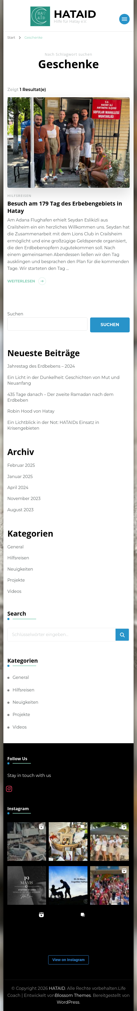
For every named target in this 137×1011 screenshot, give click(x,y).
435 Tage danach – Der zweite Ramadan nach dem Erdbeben (60, 397)
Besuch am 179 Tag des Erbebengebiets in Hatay (64, 207)
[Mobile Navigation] (124, 19)
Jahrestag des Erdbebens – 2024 (41, 366)
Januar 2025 (20, 476)
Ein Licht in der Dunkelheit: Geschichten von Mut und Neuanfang (63, 380)
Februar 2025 (21, 465)
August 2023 (20, 509)
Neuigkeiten (20, 569)
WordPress (68, 1002)
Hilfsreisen (19, 195)
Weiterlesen (21, 281)
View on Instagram (68, 960)
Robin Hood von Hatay (30, 411)
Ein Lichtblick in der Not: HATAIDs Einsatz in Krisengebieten (53, 425)
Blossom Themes (73, 995)
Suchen (15, 313)
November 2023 (24, 498)
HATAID (75, 14)
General (15, 546)
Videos (14, 591)
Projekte (16, 580)
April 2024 (17, 487)
